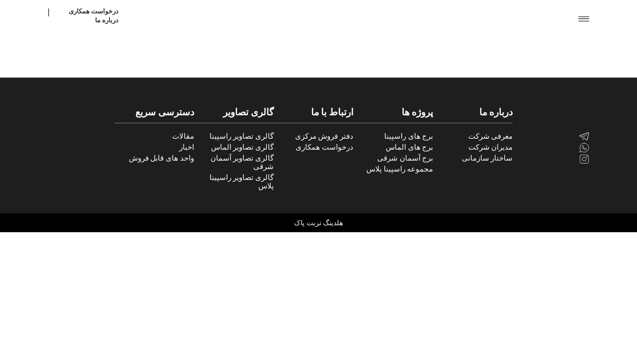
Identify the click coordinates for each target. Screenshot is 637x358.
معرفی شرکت (490, 136)
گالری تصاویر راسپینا (242, 136)
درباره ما (106, 20)
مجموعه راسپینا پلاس (399, 169)
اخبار (186, 147)
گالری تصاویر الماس (242, 147)
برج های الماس (409, 147)
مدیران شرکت (490, 147)
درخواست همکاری (93, 11)
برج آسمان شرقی (405, 158)
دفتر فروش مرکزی (324, 136)
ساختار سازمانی (487, 158)
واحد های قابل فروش (161, 158)
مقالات (183, 136)
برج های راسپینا (408, 136)
